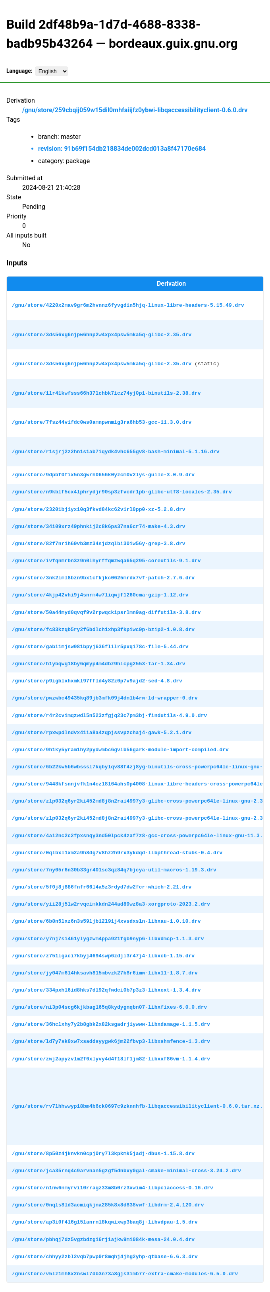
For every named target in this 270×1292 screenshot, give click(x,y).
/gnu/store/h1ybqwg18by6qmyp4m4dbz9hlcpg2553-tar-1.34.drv (98, 663)
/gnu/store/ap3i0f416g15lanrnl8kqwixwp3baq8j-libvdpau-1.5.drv (105, 1222)
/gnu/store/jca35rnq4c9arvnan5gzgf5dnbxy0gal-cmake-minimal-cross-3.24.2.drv (126, 1170)
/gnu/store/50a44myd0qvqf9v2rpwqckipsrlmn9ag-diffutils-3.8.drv (106, 612)
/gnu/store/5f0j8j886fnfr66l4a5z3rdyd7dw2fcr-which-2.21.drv (101, 887)
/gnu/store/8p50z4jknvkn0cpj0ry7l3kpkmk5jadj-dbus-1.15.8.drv (103, 1153)
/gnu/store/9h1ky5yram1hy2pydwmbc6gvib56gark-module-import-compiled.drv (120, 749)
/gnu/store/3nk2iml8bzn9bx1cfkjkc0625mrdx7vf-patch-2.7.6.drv (103, 577)
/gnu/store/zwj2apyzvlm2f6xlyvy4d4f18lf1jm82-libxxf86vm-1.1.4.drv (111, 1058)
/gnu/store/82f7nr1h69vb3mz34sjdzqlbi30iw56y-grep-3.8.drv (98, 543)
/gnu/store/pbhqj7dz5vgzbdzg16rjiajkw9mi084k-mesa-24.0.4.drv (103, 1239)
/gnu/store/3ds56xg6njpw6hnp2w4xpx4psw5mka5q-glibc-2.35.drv (101, 334)
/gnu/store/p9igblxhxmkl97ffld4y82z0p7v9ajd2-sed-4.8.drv (97, 680)
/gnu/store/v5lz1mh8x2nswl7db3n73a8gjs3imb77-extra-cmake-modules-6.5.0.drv (125, 1273)
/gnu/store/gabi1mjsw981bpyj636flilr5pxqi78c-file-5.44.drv (100, 646)
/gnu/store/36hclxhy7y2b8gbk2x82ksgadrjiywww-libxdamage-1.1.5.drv (111, 1024)
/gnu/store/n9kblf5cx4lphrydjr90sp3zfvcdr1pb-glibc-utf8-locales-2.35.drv (122, 491)
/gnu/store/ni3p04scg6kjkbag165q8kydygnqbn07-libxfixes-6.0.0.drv (109, 1007)
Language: (19, 71)
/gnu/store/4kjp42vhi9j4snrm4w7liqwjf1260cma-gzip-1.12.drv (100, 594)
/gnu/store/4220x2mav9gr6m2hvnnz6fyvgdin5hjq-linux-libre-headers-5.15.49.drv (128, 305)
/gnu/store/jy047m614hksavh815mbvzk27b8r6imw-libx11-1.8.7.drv (105, 972)
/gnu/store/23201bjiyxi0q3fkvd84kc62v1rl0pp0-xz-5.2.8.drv (98, 509)
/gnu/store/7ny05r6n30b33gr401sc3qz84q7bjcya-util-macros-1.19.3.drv (114, 869)
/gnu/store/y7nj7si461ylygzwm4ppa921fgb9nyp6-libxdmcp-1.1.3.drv (108, 938)
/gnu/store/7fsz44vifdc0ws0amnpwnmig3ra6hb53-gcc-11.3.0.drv (101, 422)
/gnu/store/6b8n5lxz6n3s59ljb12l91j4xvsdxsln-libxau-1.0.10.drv (106, 921)
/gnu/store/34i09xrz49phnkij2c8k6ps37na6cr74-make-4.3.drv (98, 526)
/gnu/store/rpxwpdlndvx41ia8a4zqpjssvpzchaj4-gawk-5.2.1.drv (101, 732)
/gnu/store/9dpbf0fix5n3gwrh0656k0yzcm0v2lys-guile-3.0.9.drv (103, 474)
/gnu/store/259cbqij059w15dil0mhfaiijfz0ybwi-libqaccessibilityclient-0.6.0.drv (134, 110)
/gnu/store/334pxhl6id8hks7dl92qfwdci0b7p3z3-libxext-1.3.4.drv (106, 990)
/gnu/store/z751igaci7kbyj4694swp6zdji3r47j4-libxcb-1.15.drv (103, 955)
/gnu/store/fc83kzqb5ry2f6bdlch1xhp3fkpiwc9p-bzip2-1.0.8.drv (103, 629)
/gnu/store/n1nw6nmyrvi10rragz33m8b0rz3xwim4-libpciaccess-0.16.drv (112, 1187)
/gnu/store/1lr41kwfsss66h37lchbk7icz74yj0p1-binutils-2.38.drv (106, 393)
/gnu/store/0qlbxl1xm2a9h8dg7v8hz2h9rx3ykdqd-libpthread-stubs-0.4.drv (117, 852)
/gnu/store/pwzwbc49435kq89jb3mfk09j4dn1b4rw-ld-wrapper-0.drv (105, 698)
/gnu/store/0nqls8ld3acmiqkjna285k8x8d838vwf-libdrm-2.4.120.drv (108, 1204)
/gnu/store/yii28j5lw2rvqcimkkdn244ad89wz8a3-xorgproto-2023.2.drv (111, 904)
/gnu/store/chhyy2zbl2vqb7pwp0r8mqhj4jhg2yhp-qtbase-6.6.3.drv (105, 1256)
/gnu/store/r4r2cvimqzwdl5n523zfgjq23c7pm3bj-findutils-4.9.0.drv (109, 715)
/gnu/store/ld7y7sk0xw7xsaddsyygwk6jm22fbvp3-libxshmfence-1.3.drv (111, 1041)
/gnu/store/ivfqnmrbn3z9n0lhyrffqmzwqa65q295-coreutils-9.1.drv (106, 560)
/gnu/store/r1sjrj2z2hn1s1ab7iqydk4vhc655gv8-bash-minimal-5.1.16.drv (116, 451)
